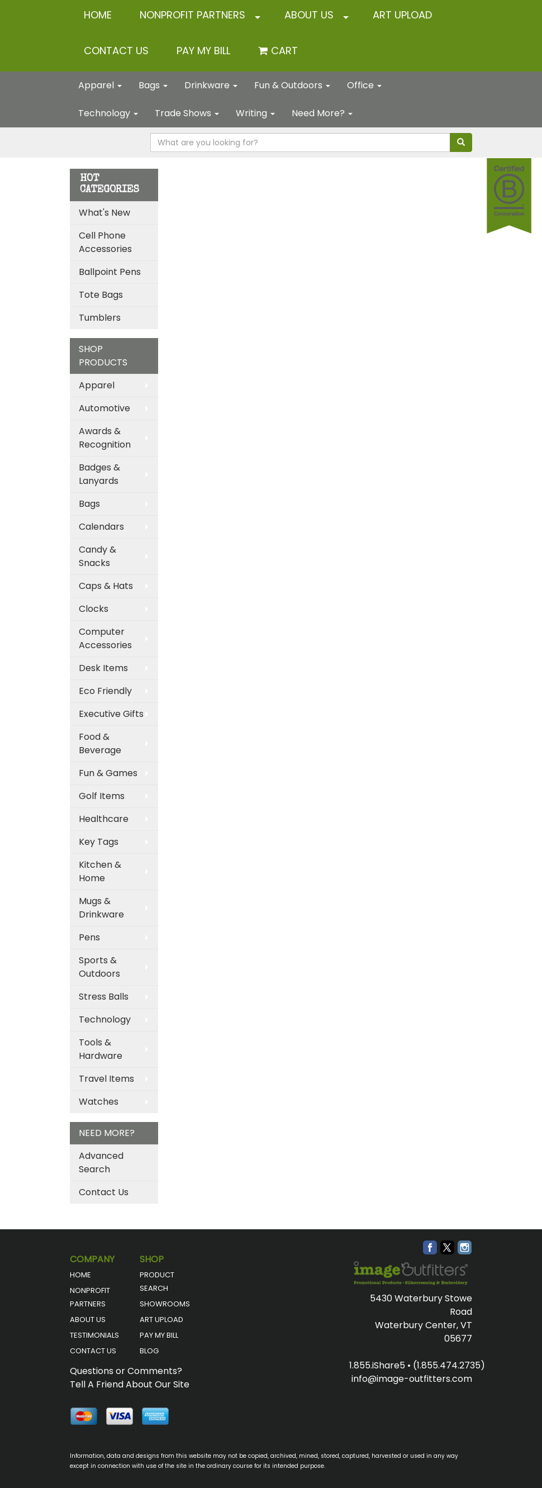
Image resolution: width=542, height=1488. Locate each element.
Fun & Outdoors (292, 85)
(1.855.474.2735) (449, 1365)
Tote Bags (101, 294)
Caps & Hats (106, 585)
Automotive (104, 408)
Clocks (93, 608)
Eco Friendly (105, 690)
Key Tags (98, 841)
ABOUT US (309, 15)
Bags (153, 85)
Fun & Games (108, 773)
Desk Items (103, 668)
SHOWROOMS (165, 1304)
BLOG (149, 1351)
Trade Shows (187, 113)
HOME (98, 15)
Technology (108, 113)
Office (364, 85)
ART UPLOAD (402, 15)
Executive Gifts (111, 713)
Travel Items (106, 1078)
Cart (284, 51)
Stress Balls (104, 996)
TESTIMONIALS (94, 1335)
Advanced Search (101, 1162)
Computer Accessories (105, 638)
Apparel (100, 85)
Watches (98, 1101)
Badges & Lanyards (99, 474)
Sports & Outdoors (99, 967)
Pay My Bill (203, 51)
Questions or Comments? (126, 1371)
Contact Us (104, 1192)
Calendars (101, 526)
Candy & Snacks (97, 556)
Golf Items (102, 796)
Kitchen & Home (100, 871)
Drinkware (210, 85)
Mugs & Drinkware (101, 908)
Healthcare (104, 818)
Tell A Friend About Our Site (129, 1384)
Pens (89, 937)
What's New (104, 212)
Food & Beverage (100, 743)
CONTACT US (116, 51)
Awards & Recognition (105, 438)
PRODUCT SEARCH (157, 1282)
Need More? (322, 113)
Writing (255, 113)
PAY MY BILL (159, 1335)
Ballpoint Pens (110, 271)
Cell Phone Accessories (105, 242)
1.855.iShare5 (377, 1365)
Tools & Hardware (100, 1049)
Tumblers (100, 317)
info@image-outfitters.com (411, 1378)
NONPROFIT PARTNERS (192, 15)
